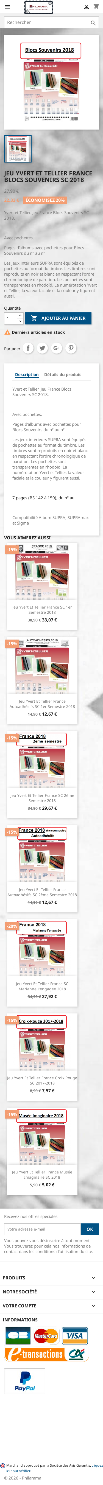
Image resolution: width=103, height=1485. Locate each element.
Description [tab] (27, 374)
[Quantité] (10, 318)
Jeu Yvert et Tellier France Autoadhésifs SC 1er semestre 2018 (42, 704)
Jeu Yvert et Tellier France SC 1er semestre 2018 (42, 609)
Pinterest (70, 348)
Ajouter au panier (58, 318)
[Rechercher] (51, 22)
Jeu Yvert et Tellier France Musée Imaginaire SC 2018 (42, 1174)
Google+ (56, 348)
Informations (20, 1320)
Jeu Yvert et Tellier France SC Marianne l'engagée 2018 (42, 986)
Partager (28, 348)
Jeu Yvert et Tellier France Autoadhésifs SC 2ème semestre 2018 (42, 892)
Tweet (42, 348)
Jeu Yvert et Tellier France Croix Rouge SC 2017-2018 (42, 1080)
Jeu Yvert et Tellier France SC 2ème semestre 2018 (42, 798)
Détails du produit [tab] (62, 374)
